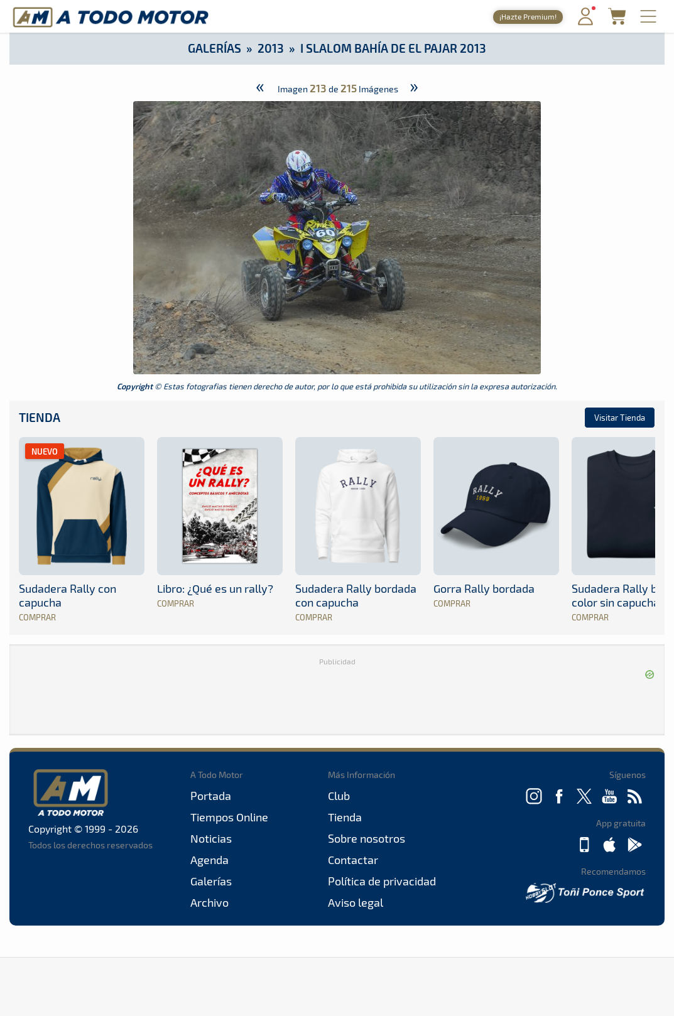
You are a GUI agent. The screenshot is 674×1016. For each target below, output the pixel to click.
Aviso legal (355, 902)
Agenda (209, 860)
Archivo (209, 902)
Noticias (211, 838)
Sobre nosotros (366, 838)
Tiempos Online (229, 817)
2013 (271, 48)
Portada (210, 796)
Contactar (353, 860)
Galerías (214, 48)
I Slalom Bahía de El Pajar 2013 (393, 48)
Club (339, 796)
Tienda (39, 417)
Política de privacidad (382, 881)
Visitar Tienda (619, 418)
